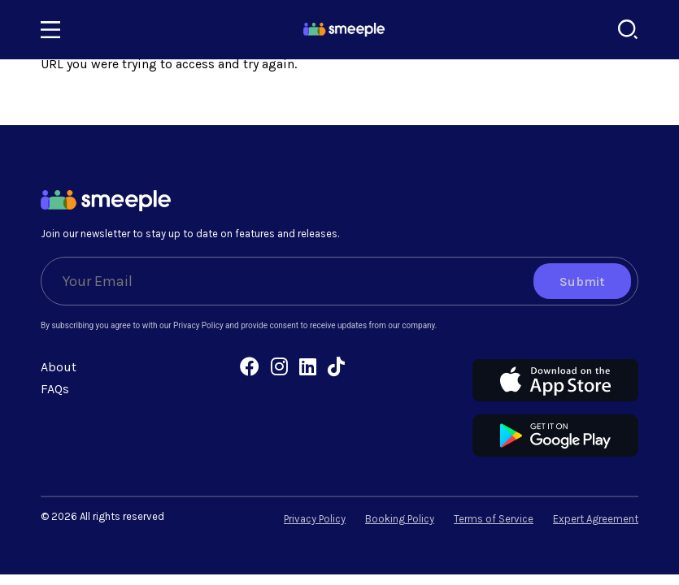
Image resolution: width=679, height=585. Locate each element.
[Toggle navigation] (50, 30)
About (58, 367)
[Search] (628, 29)
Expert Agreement (595, 519)
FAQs (55, 388)
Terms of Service (493, 519)
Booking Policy (399, 519)
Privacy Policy (315, 519)
